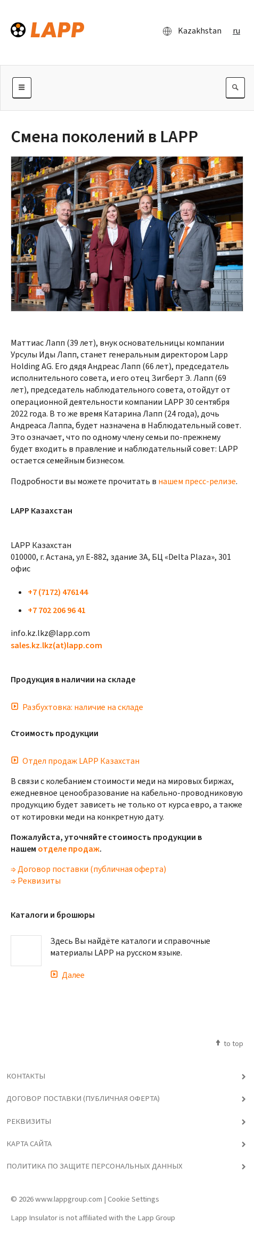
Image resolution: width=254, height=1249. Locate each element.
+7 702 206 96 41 (57, 610)
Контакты (25, 1076)
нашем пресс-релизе (197, 481)
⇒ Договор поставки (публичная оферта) (88, 869)
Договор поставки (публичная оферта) (83, 1098)
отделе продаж (69, 848)
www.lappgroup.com (68, 1199)
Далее (67, 975)
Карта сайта (29, 1143)
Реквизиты (28, 1121)
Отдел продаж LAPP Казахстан (75, 760)
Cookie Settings (133, 1199)
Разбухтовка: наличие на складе (77, 707)
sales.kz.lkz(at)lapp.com (56, 645)
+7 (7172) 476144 (58, 592)
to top (228, 1043)
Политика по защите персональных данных (94, 1166)
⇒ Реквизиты (36, 880)
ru (236, 30)
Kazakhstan (189, 31)
